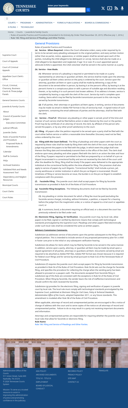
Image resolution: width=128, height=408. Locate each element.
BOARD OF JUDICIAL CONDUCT (44, 387)
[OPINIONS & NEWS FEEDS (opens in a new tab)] (116, 8)
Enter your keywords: (58, 5)
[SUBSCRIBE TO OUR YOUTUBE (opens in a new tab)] (109, 8)
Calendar (7, 151)
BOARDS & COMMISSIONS (97, 22)
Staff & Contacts (10, 156)
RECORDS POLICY (75, 371)
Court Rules (7, 197)
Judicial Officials (10, 128)
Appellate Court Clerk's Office (12, 78)
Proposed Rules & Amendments (14, 145)
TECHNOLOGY (27, 27)
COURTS (12, 22)
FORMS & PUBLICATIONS (69, 22)
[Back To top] (40, 332)
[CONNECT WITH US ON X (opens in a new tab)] (103, 8)
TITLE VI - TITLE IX (43, 378)
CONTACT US (73, 382)
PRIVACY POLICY (75, 374)
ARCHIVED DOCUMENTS (46, 374)
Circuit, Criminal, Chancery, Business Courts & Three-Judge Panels (12, 90)
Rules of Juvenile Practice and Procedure (14, 138)
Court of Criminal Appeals (10, 69)
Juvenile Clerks (9, 132)
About (6, 111)
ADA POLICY (41, 371)
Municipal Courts (10, 185)
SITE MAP (72, 378)
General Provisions (47, 43)
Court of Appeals (10, 61)
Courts (19, 32)
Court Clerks (8, 191)
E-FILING (12, 27)
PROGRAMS (26, 22)
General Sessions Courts (13, 100)
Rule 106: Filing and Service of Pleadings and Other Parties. (61, 324)
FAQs (5, 160)
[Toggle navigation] (7, 19)
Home (11, 32)
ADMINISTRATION (44, 22)
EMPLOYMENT (42, 382)
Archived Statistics (11, 165)
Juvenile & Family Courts (37, 32)
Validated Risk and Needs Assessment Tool (14, 171)
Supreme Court (9, 55)
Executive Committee (16, 122)
